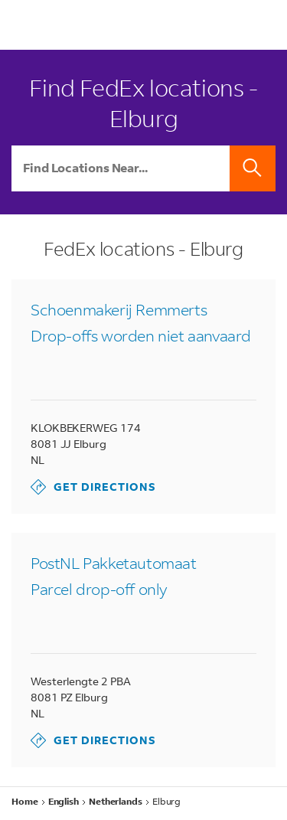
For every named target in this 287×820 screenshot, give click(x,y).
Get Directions (93, 487)
